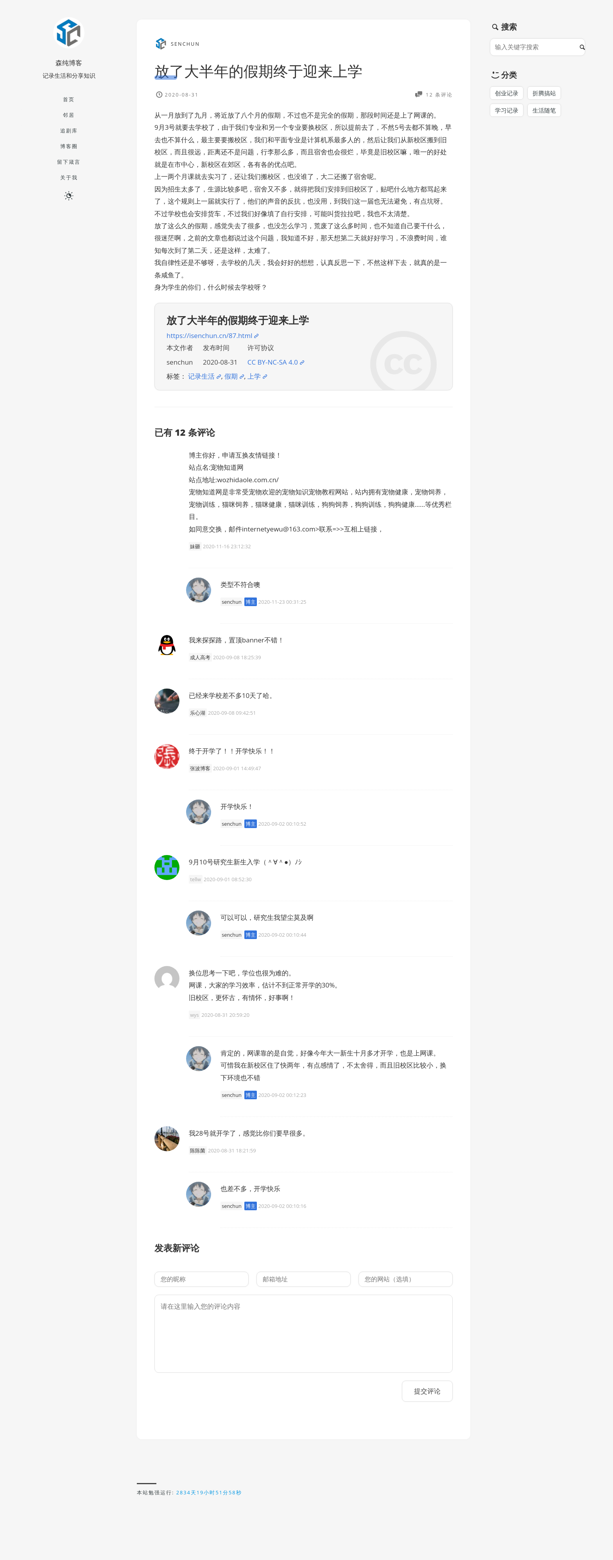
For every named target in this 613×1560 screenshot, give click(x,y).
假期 (231, 376)
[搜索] (584, 47)
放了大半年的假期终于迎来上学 (258, 71)
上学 (254, 376)
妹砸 (195, 546)
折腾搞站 (544, 93)
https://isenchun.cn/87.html (209, 335)
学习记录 (506, 110)
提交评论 (427, 1390)
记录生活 (201, 376)
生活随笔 (544, 110)
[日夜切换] (69, 195)
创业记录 (506, 93)
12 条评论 (438, 94)
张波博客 (200, 768)
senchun (232, 601)
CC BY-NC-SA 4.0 (272, 362)
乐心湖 (197, 712)
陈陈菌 (197, 1150)
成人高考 (200, 657)
